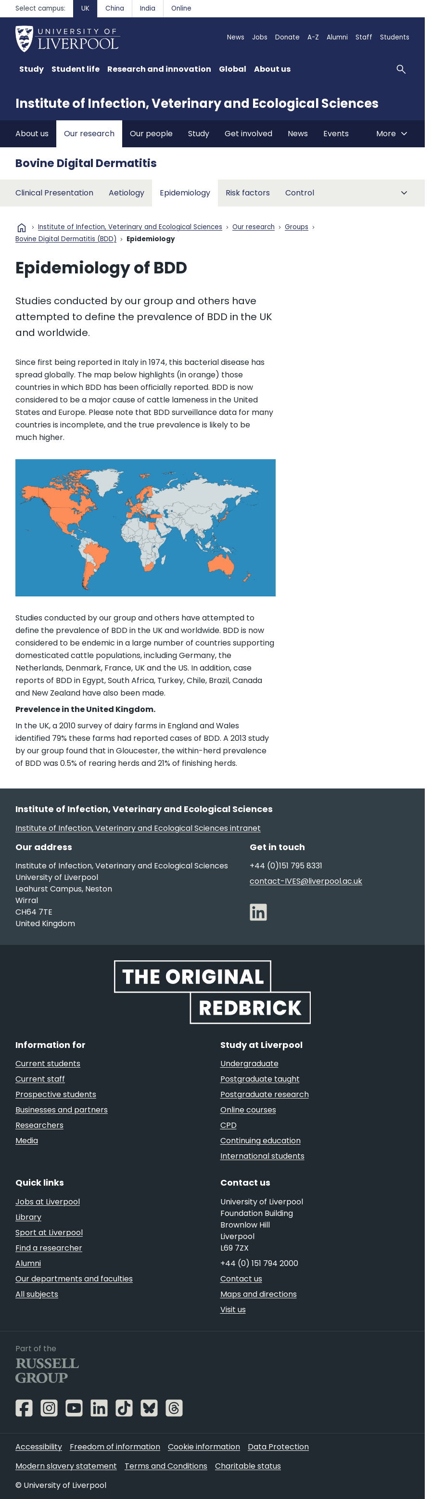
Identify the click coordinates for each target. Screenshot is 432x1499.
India (147, 8)
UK (85, 8)
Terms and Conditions (166, 1466)
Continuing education (260, 1140)
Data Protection (278, 1446)
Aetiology (126, 192)
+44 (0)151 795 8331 (286, 865)
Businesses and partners (61, 1109)
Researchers (39, 1125)
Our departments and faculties (74, 1278)
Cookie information (204, 1446)
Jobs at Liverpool (47, 1201)
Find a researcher (48, 1247)
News (235, 37)
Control (299, 192)
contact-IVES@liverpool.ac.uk (306, 881)
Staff (364, 37)
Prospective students (55, 1094)
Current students (47, 1063)
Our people (151, 133)
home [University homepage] (21, 227)
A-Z (313, 37)
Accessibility (38, 1446)
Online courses (248, 1109)
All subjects (36, 1294)
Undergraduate (249, 1063)
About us (32, 133)
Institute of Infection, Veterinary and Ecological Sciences (197, 103)
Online (181, 8)
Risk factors (248, 192)
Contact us (241, 1278)
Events (336, 133)
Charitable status (248, 1466)
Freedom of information (115, 1446)
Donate (287, 37)
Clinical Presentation (54, 192)
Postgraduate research (264, 1094)
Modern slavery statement (66, 1466)
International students (262, 1156)
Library (28, 1217)
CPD (228, 1125)
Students (394, 37)
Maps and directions (258, 1294)
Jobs (259, 37)
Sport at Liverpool (49, 1232)
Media (26, 1140)
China (114, 8)
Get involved (248, 133)
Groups (296, 227)
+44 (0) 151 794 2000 (259, 1263)
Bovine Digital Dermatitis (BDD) (65, 239)
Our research (89, 133)
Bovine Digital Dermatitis (86, 163)
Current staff (40, 1079)
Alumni (337, 37)
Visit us (233, 1309)
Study (198, 133)
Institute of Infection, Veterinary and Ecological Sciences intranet (138, 828)
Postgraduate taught (260, 1079)
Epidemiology (185, 192)
